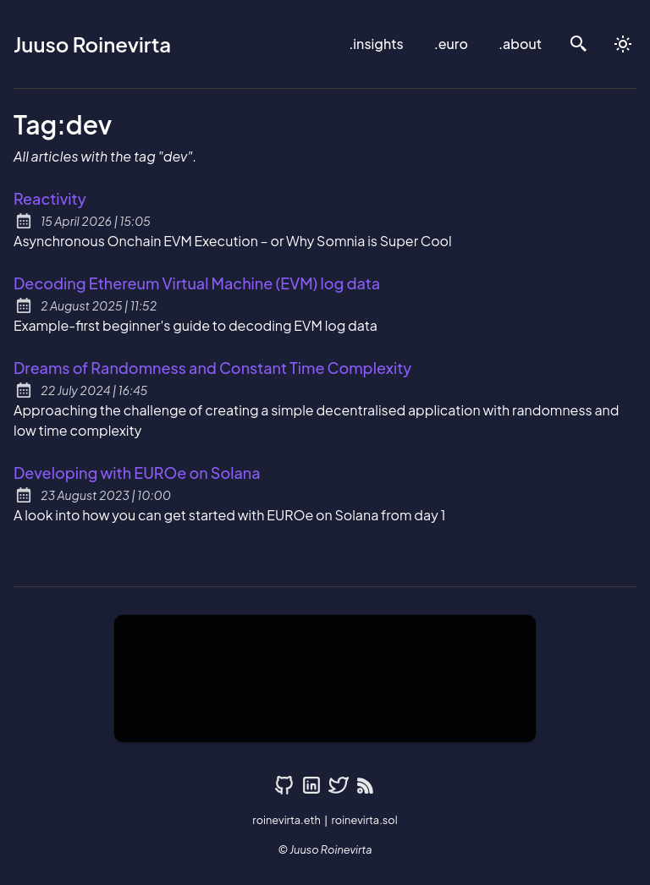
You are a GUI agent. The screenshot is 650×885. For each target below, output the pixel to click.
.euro (451, 43)
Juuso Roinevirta (92, 44)
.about (520, 43)
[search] (578, 44)
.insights (376, 43)
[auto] (622, 44)
